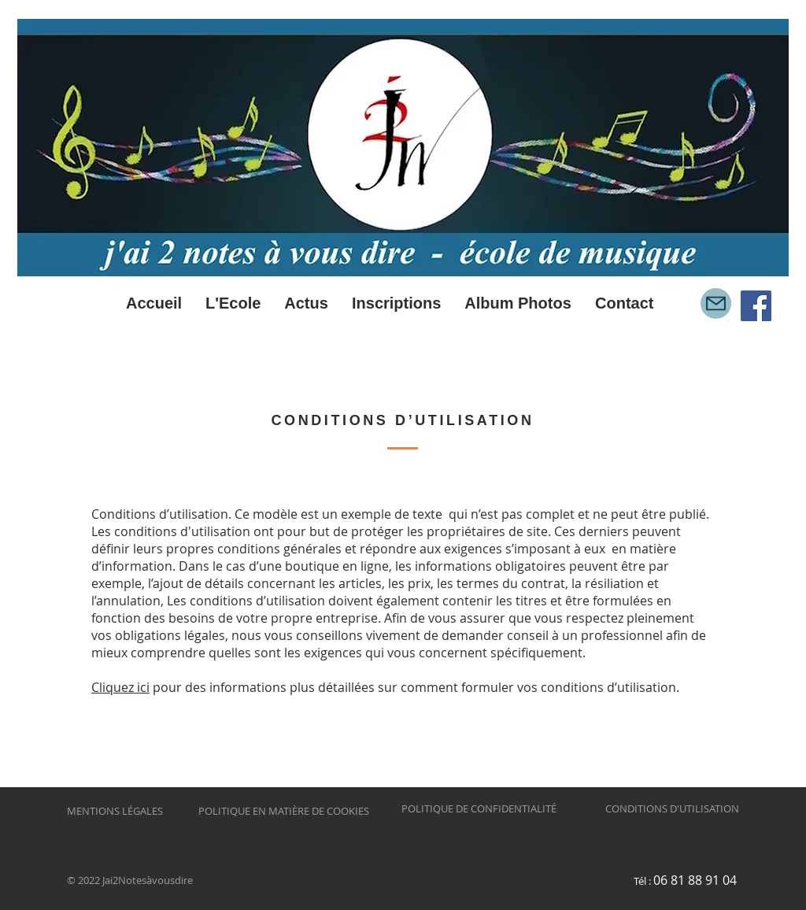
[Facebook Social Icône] (756, 305)
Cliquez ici (120, 687)
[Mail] (716, 303)
